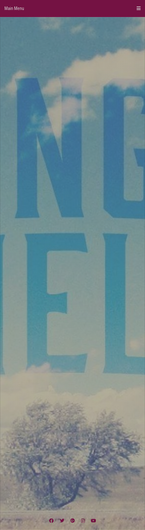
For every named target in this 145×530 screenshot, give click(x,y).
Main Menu (72, 8)
